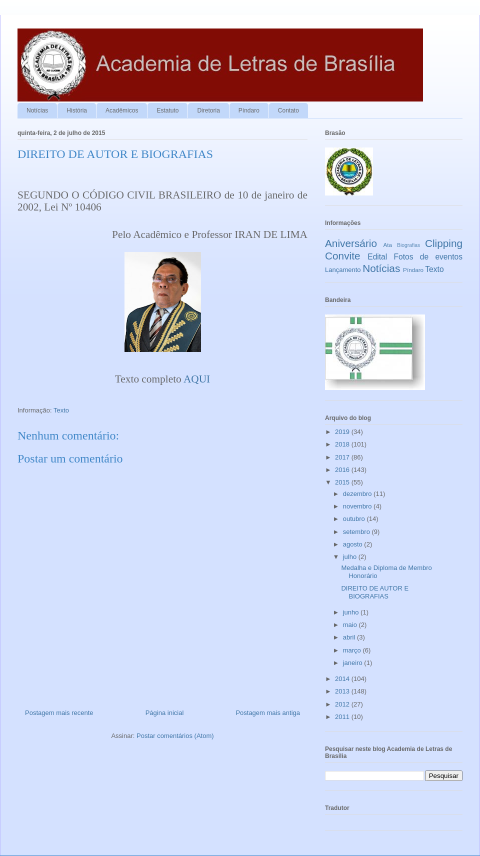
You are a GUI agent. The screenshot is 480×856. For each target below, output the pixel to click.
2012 (343, 704)
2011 (343, 716)
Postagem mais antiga (268, 712)
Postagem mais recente (59, 712)
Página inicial (165, 712)
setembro (357, 532)
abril (350, 637)
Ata (388, 245)
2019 (343, 432)
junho (351, 612)
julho (350, 556)
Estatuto (167, 110)
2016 (343, 470)
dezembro (358, 494)
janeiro (353, 662)
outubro (355, 518)
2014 (343, 678)
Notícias (37, 110)
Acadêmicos (122, 110)
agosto (353, 544)
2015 (343, 482)
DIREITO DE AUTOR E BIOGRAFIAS (374, 592)
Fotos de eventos (428, 256)
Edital (377, 256)
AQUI (197, 379)
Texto (61, 410)
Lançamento (343, 270)
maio (351, 624)
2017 (343, 457)
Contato (288, 110)
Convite (342, 256)
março (353, 650)
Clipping (443, 243)
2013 (343, 691)
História (76, 110)
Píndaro (249, 110)
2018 (343, 444)
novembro (358, 506)
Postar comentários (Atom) (175, 736)
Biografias (408, 245)
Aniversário (351, 243)
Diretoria (208, 110)
